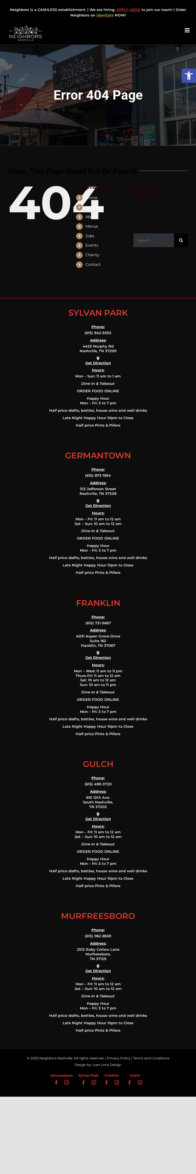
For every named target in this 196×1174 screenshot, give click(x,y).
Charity (92, 254)
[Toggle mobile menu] (188, 30)
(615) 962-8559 (98, 936)
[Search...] (153, 240)
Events (91, 245)
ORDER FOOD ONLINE (98, 391)
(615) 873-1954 (98, 475)
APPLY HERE (128, 9)
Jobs (89, 235)
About (91, 216)
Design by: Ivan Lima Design (98, 1065)
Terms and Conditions (151, 1058)
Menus (91, 226)
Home (91, 197)
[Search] (181, 240)
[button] (189, 76)
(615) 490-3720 (98, 784)
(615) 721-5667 (98, 623)
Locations (94, 207)
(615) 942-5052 (98, 333)
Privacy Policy (118, 1058)
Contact (93, 264)
